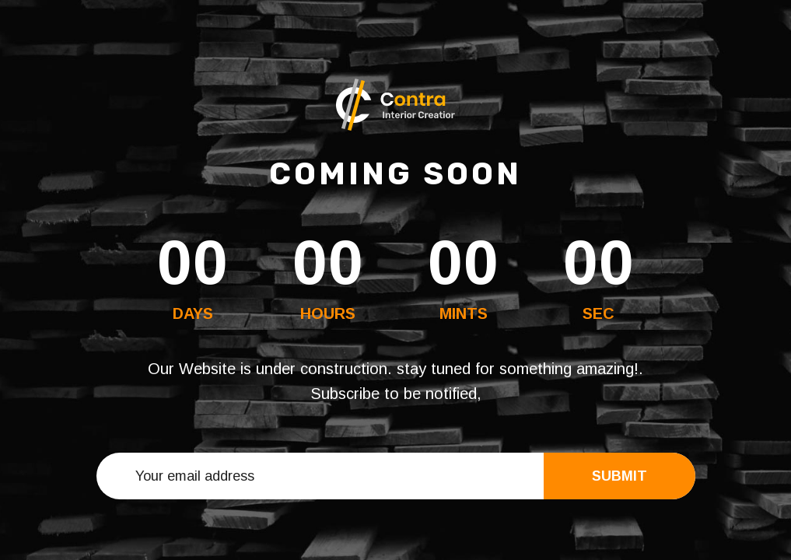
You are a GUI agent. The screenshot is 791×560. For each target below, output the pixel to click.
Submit (619, 476)
